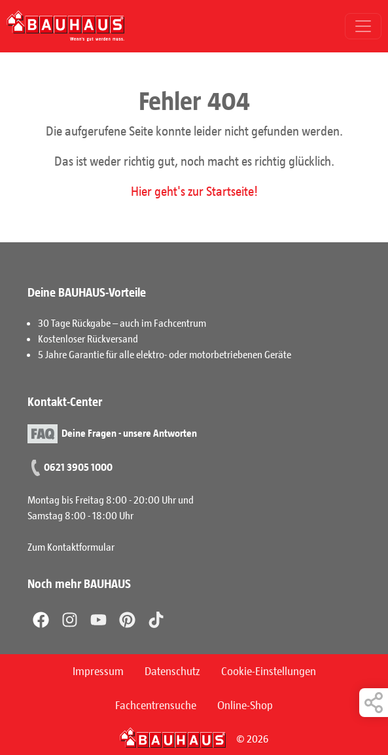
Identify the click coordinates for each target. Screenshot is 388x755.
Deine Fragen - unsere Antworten (129, 432)
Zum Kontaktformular (71, 546)
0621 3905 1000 (78, 466)
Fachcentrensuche (155, 704)
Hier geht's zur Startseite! (194, 190)
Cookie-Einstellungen (268, 670)
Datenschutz (172, 670)
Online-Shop (245, 704)
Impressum (98, 670)
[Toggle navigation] (363, 26)
